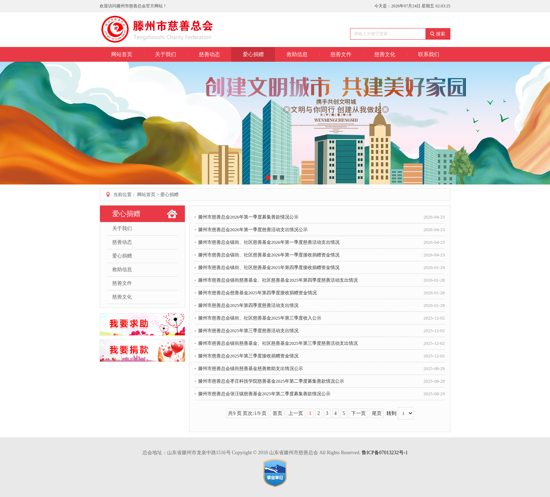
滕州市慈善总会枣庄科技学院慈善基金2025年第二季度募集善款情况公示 (320, 381)
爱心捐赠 (169, 194)
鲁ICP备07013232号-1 (385, 452)
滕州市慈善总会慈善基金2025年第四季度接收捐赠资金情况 (320, 293)
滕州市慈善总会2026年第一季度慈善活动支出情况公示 (320, 229)
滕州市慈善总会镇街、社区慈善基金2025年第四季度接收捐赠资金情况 (320, 267)
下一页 (358, 413)
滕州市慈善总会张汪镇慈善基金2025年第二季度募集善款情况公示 (320, 394)
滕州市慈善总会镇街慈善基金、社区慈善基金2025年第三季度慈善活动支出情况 (320, 343)
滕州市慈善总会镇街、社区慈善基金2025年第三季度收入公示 (320, 318)
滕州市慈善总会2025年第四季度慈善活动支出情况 (320, 305)
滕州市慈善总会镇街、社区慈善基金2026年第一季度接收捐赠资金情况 (320, 255)
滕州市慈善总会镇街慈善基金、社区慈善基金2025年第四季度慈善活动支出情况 (320, 280)
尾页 (377, 413)
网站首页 (121, 54)
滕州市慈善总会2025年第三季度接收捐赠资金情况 (320, 356)
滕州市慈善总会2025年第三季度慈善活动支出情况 (320, 330)
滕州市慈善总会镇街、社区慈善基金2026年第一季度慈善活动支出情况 (320, 242)
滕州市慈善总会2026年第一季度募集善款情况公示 (320, 217)
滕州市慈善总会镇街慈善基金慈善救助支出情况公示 (320, 368)
